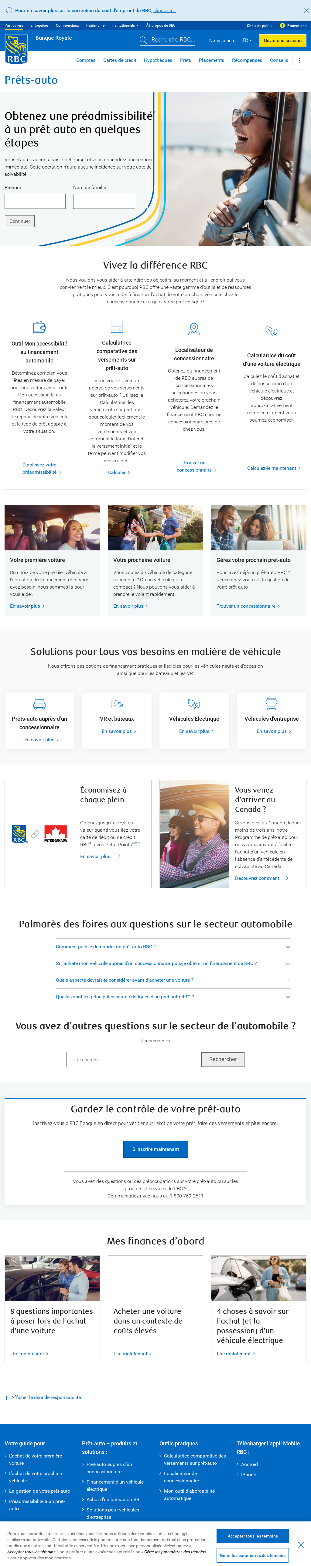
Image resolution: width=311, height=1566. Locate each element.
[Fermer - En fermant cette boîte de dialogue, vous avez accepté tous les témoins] (301, 1562)
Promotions (296, 26)
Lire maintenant (27, 1354)
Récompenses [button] (247, 60)
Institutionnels (123, 25)
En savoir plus (25, 606)
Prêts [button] (185, 60)
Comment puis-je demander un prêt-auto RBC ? (106, 947)
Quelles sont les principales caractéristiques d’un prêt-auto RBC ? (125, 997)
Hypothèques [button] (158, 60)
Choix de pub (257, 26)
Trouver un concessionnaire (188, 467)
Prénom (13, 187)
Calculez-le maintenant (271, 468)
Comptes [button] (85, 60)
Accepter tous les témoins (253, 1552)
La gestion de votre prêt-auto (39, 1491)
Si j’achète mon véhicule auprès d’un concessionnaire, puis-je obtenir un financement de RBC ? (156, 963)
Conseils (279, 60)
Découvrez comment (257, 878)
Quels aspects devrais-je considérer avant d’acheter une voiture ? (124, 980)
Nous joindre (222, 40)
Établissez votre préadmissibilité (33, 469)
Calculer (116, 472)
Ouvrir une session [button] (283, 40)
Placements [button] (211, 60)
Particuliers (14, 25)
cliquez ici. (164, 10)
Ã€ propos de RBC (161, 25)
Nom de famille (89, 187)
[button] (167, 40)
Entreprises (39, 25)
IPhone (248, 1475)
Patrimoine (95, 25)
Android (249, 1464)
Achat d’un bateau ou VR (113, 1499)
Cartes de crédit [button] (119, 60)
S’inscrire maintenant (155, 1149)
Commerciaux (67, 25)
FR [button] (245, 40)
